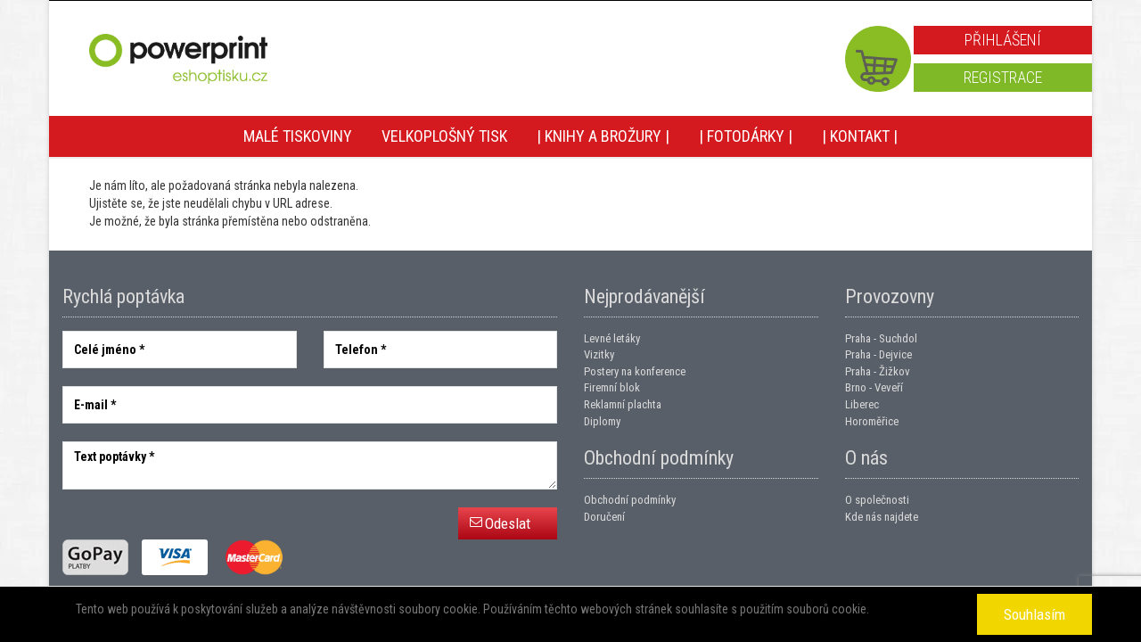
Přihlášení (1003, 39)
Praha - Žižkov (877, 371)
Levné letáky (612, 338)
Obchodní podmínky (630, 499)
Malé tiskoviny (297, 136)
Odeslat (507, 523)
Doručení (604, 516)
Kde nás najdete (881, 516)
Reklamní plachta (622, 404)
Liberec (862, 404)
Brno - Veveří (874, 387)
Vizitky (599, 354)
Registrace (1003, 77)
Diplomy (602, 421)
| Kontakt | (860, 136)
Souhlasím (1034, 614)
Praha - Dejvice (878, 354)
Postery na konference (634, 371)
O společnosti (877, 499)
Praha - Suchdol (881, 338)
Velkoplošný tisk (444, 136)
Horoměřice (872, 421)
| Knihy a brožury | (603, 136)
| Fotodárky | (745, 136)
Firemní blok (612, 387)
